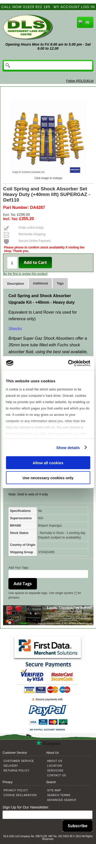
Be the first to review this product (25, 274)
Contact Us (56, 775)
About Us (54, 761)
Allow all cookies (48, 463)
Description (15, 283)
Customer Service (19, 761)
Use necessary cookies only (47, 477)
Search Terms (58, 795)
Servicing (55, 770)
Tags (60, 283)
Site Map (54, 790)
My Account (67, 7)
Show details (68, 447)
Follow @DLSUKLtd (79, 81)
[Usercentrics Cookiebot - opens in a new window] (68, 363)
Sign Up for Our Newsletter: (26, 807)
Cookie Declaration (20, 795)
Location (54, 765)
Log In (88, 7)
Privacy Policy (16, 790)
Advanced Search (61, 800)
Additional (40, 283)
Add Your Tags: (18, 567)
